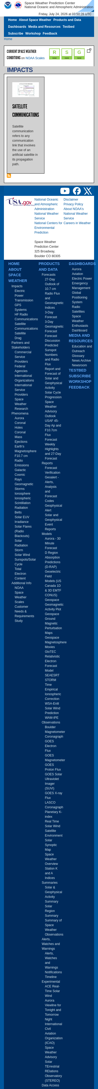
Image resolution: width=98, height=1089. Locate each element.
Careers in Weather (77, 223)
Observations (51, 722)
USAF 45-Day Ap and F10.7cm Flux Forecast (53, 430)
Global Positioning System (79, 297)
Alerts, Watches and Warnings (51, 943)
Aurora (19, 418)
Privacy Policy (73, 204)
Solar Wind (22, 555)
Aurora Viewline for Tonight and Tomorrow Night (53, 1010)
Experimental (51, 981)
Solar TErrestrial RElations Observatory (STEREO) (53, 1071)
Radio (76, 307)
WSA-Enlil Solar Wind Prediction (52, 708)
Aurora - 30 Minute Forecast (53, 543)
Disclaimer (71, 199)
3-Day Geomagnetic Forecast (54, 326)
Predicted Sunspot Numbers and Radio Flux (52, 355)
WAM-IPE (52, 718)
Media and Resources (44, 27)
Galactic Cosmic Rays (20, 474)
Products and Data (67, 20)
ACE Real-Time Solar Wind (52, 991)
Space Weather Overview (51, 859)
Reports (47, 463)
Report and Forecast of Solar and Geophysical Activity (53, 378)
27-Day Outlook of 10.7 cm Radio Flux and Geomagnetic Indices (54, 293)
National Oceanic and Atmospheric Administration (46, 204)
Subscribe (15, 33)
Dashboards (17, 27)
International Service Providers (23, 389)
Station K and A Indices (51, 873)
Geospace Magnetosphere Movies (56, 642)
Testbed (68, 27)
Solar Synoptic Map (51, 845)
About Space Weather (35, 20)
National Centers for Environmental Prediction (48, 227)
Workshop (33, 33)
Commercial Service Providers (23, 356)
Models (47, 534)
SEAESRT (52, 675)
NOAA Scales (35, 58)
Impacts (16, 286)
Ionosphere (22, 493)
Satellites (78, 311)
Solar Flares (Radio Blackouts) (23, 531)
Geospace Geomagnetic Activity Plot (54, 604)
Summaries (50, 883)
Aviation (77, 274)
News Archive (81, 360)
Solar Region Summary (51, 910)
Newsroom (79, 365)
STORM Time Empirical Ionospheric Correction (53, 689)
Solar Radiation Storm (21, 545)
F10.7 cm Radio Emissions (22, 460)
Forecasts (49, 275)
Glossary (78, 356)
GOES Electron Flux (50, 746)
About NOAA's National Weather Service (76, 213)
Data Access (50, 1085)
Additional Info (21, 583)
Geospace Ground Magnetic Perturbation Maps (53, 623)
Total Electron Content (20, 573)
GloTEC (50, 652)
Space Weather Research (21, 404)
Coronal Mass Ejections (21, 437)
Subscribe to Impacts (9, 176)
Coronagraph (54, 736)
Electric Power (82, 278)
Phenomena (19, 413)
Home (12, 20)
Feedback (50, 33)
